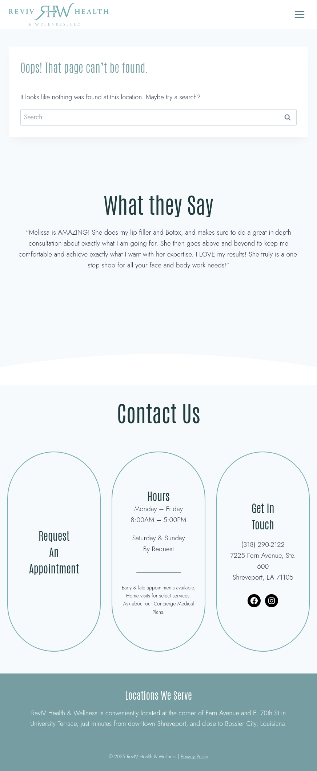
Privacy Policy (194, 756)
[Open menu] (299, 14)
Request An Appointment (54, 551)
